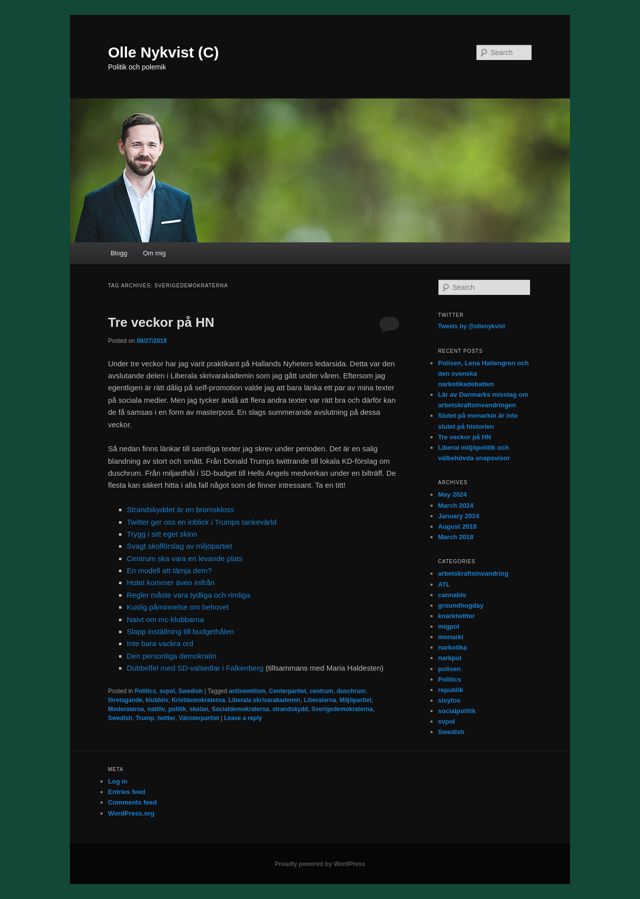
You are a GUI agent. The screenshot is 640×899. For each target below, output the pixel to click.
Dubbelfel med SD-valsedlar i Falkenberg (195, 668)
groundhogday (461, 605)
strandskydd (290, 709)
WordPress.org (131, 813)
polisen (449, 669)
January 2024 (458, 516)
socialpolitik (457, 711)
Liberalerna (320, 700)
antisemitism (247, 691)
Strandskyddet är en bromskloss (180, 509)
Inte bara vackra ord (160, 643)
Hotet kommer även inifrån (171, 582)
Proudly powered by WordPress (319, 864)
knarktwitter (456, 616)
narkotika (452, 647)
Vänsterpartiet (198, 718)
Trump (145, 718)
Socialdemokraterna (240, 709)
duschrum (351, 691)
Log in (118, 781)
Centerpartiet (287, 691)
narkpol (450, 658)
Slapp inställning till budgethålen (180, 631)
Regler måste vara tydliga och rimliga (188, 595)
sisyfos (449, 700)
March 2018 (456, 537)
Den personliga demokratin (171, 656)
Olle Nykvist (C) (163, 52)
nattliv (156, 709)
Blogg (118, 253)
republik (451, 690)
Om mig (154, 253)
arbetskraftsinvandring (473, 573)
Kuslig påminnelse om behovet (178, 607)
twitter (167, 718)
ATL (444, 584)
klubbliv (157, 700)
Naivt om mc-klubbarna (165, 619)
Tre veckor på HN (161, 322)
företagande (125, 700)
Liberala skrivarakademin (264, 700)
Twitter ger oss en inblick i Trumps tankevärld (201, 522)
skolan (199, 709)
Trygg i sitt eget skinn (162, 534)
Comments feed (132, 802)
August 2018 (457, 526)
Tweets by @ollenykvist (471, 326)
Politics (145, 691)
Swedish (190, 691)
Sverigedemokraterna (342, 709)
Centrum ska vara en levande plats (185, 558)
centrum (321, 691)
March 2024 (456, 505)
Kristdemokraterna (198, 700)
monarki (451, 637)
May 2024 (452, 494)
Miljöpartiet (356, 700)
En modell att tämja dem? (169, 570)
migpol (449, 626)
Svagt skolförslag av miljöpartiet (179, 546)
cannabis (452, 595)
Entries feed (126, 792)
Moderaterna (126, 709)
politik (177, 709)
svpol (167, 691)
